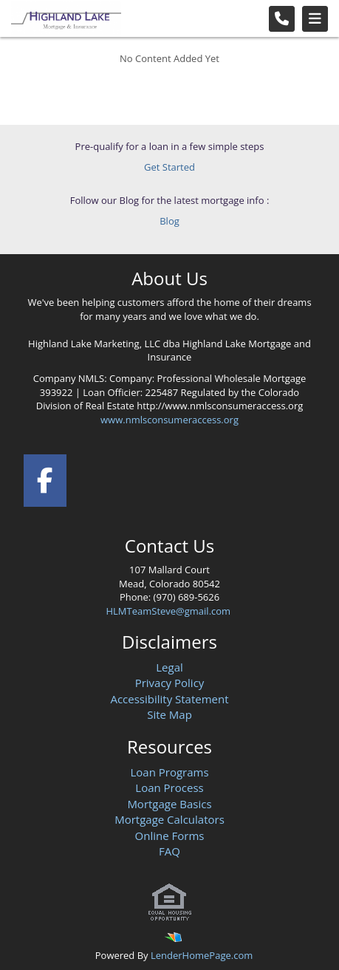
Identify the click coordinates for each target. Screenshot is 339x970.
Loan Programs (169, 772)
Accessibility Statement (169, 698)
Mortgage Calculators (169, 819)
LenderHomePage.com (202, 955)
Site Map (169, 714)
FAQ (169, 851)
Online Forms (170, 835)
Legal (169, 667)
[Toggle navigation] (315, 19)
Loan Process (169, 787)
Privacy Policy (170, 682)
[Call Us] (282, 19)
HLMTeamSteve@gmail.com (169, 611)
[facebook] (45, 477)
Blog (169, 221)
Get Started (169, 167)
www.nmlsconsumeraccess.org (169, 419)
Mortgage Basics (169, 803)
